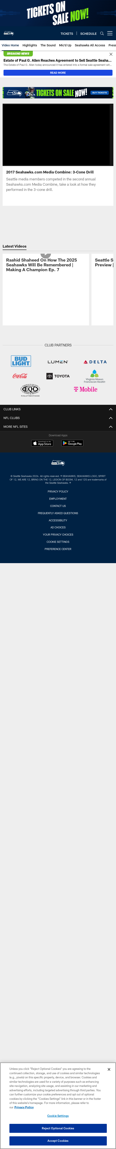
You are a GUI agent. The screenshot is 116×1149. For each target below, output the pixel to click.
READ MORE (58, 72)
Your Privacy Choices (58, 534)
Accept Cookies (58, 1140)
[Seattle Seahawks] (58, 463)
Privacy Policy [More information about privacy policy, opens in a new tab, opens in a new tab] (24, 1107)
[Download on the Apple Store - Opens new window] (42, 443)
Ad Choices (58, 527)
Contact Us (58, 505)
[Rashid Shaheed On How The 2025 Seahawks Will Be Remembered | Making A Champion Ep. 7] (46, 265)
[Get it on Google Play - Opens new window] (72, 445)
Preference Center (58, 548)
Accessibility (58, 520)
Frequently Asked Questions (58, 513)
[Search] (102, 33)
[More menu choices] (109, 33)
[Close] (110, 54)
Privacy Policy (58, 491)
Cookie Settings (58, 541)
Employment (58, 498)
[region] (58, 1105)
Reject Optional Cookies (58, 1128)
